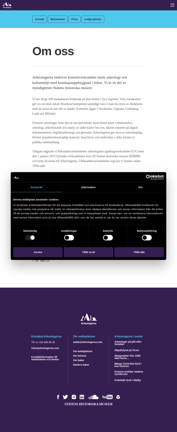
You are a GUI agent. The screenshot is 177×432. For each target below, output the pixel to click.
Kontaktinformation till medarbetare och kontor (45, 358)
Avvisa (38, 252)
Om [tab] (140, 187)
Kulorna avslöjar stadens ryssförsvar (128, 372)
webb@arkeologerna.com (88, 342)
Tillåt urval (88, 252)
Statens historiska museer (88, 404)
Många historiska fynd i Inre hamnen (127, 364)
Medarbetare (57, 19)
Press (74, 19)
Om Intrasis (79, 356)
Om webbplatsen (82, 351)
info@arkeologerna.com (45, 348)
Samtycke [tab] (37, 187)
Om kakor (78, 360)
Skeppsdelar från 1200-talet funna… (127, 357)
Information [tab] (88, 187)
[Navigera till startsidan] (88, 323)
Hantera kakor (81, 365)
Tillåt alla (139, 252)
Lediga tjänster (93, 19)
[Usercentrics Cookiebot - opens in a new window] (148, 177)
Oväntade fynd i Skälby (127, 380)
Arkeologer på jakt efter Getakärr (127, 343)
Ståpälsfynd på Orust (126, 350)
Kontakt (39, 19)
